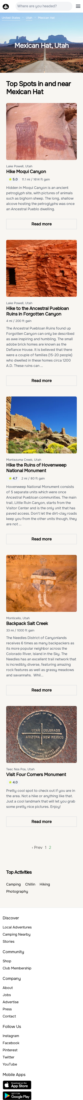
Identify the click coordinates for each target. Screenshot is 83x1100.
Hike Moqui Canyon (26, 171)
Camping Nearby (17, 934)
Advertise (11, 1002)
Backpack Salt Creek (27, 623)
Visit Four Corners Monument (36, 774)
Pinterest (10, 1050)
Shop (7, 961)
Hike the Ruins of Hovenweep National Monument (36, 467)
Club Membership (17, 968)
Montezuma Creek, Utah (23, 460)
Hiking (45, 884)
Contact (9, 1016)
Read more (41, 224)
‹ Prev (37, 847)
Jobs (7, 995)
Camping (13, 884)
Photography (17, 891)
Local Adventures (17, 927)
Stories (8, 941)
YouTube (10, 1064)
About (8, 987)
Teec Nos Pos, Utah (20, 769)
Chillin (30, 884)
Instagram (11, 1035)
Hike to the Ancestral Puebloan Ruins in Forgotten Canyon (37, 311)
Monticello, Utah (18, 618)
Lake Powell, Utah (19, 166)
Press (7, 1009)
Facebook (11, 1043)
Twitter (8, 1057)
